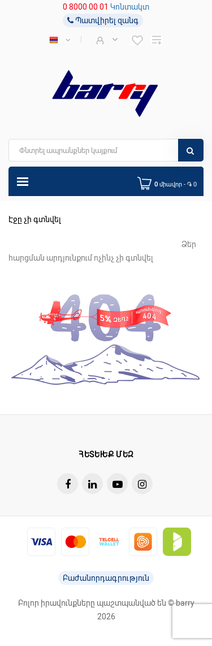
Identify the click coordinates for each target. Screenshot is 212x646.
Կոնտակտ (129, 6)
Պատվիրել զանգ (103, 20)
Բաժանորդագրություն (106, 578)
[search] (106, 150)
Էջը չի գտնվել (34, 219)
